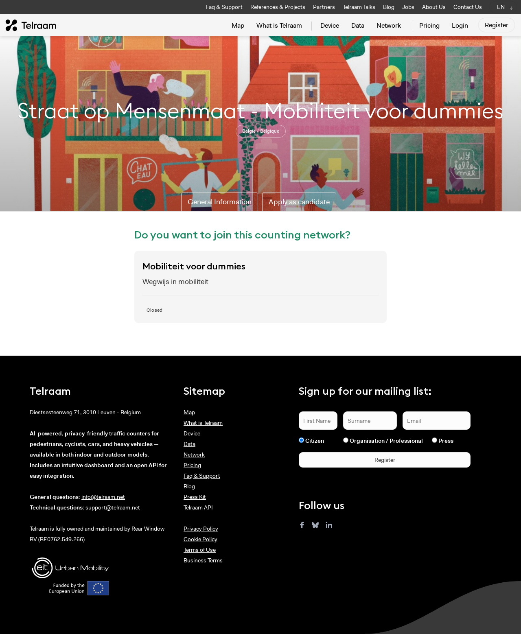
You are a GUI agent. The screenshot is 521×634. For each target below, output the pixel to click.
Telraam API (198, 507)
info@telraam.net (103, 497)
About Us (434, 7)
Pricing (429, 25)
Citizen (314, 440)
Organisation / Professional (386, 440)
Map (238, 25)
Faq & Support (224, 7)
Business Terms (203, 560)
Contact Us (467, 7)
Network (389, 25)
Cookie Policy (200, 539)
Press (445, 440)
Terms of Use (200, 549)
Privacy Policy (201, 528)
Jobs (408, 7)
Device (329, 25)
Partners (324, 7)
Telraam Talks (359, 7)
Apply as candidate (299, 202)
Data (357, 25)
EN (501, 7)
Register (496, 25)
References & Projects (277, 7)
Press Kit (195, 497)
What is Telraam (279, 25)
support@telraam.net (112, 507)
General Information (220, 202)
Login (460, 25)
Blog (388, 7)
